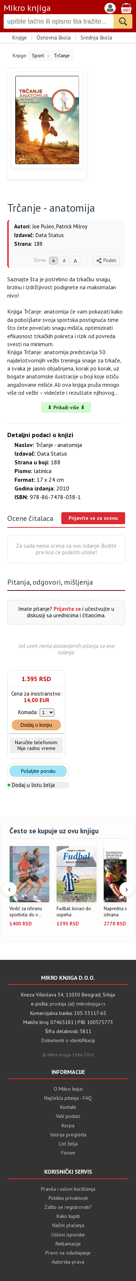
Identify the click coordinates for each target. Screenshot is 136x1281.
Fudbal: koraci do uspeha (74, 912)
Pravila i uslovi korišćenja (68, 1189)
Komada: (28, 712)
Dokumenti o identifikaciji (68, 1040)
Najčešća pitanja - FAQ (68, 1098)
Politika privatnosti (68, 1198)
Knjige (19, 37)
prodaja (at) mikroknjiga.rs (78, 1003)
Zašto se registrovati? (68, 1207)
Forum (68, 1152)
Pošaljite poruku (38, 771)
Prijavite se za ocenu (93, 518)
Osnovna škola (54, 37)
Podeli (106, 260)
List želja (68, 1143)
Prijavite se (67, 608)
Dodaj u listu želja (33, 785)
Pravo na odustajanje (68, 1252)
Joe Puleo (43, 226)
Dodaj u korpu (36, 725)
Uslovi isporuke (68, 1234)
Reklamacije (68, 1243)
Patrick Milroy (71, 226)
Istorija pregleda (68, 1134)
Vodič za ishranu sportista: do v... (25, 912)
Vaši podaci (68, 1116)
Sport (38, 55)
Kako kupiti (68, 1216)
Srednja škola (96, 37)
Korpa (68, 1125)
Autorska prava (68, 1262)
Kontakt (68, 1107)
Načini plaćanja (68, 1225)
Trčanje (62, 55)
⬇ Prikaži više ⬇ (66, 407)
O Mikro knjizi (68, 1089)
